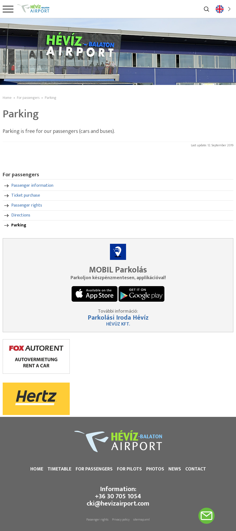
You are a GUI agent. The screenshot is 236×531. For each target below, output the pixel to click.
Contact (195, 469)
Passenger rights (26, 205)
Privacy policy (121, 519)
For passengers (94, 469)
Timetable (59, 469)
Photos (155, 469)
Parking (18, 225)
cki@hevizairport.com (118, 503)
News (174, 469)
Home (36, 469)
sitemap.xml (141, 519)
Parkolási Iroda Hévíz (118, 317)
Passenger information (32, 185)
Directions (20, 215)
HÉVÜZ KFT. (118, 324)
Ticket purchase (25, 195)
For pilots (129, 469)
